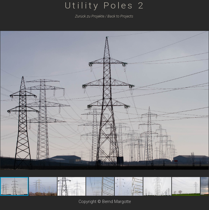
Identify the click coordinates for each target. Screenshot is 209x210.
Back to (120, 16)
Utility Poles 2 (105, 5)
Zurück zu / (91, 16)
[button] (203, 29)
